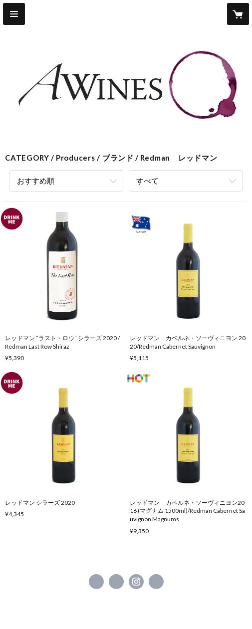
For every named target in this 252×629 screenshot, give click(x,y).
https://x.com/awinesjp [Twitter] (116, 581)
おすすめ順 (35, 180)
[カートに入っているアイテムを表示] (238, 14)
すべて (147, 180)
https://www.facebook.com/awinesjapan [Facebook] (96, 581)
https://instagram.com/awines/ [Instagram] (136, 581)
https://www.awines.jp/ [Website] (156, 581)
